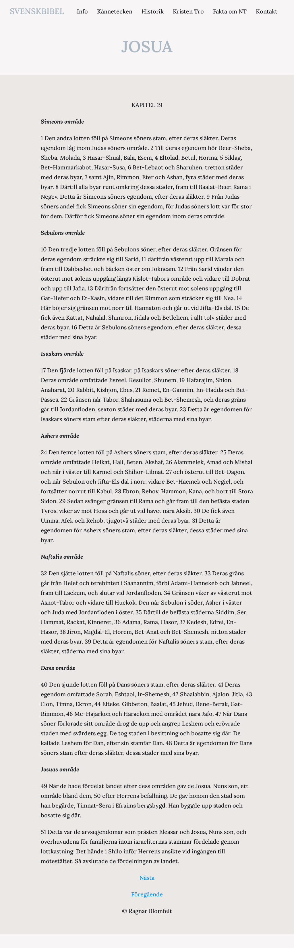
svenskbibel (37, 11)
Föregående (147, 894)
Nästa (147, 877)
